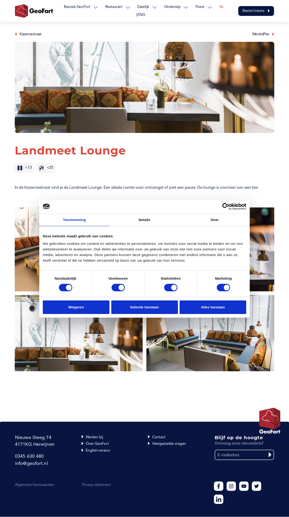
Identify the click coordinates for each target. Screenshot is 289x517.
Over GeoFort (97, 444)
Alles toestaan (213, 307)
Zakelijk (143, 7)
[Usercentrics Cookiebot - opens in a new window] (225, 206)
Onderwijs (172, 7)
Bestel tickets (256, 11)
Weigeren (76, 307)
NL (221, 7)
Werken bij (94, 437)
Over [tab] (215, 219)
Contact (158, 437)
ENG (141, 15)
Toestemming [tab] (74, 219)
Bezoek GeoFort (77, 7)
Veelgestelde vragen (169, 444)
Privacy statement (96, 485)
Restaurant (114, 7)
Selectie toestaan (144, 307)
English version (98, 451)
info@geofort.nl (31, 464)
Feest (199, 7)
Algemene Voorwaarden (34, 485)
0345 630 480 (29, 457)
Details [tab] (144, 219)
